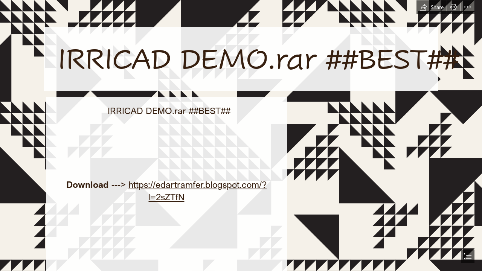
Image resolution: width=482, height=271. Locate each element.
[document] (241, 135)
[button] (431, 7)
